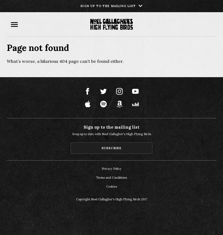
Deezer (135, 104)
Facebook (87, 91)
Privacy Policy (112, 169)
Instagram (119, 91)
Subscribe (111, 148)
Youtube (135, 91)
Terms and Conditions (111, 177)
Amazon (119, 104)
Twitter (103, 91)
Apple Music (87, 104)
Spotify (103, 104)
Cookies (111, 186)
